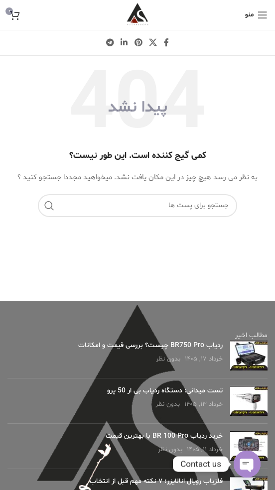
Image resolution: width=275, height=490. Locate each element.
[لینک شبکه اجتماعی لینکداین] (124, 43)
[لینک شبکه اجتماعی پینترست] (138, 43)
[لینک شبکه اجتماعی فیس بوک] (166, 43)
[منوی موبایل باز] (256, 15)
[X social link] (152, 43)
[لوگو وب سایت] (137, 15)
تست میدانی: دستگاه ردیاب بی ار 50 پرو (165, 390)
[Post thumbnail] (249, 355)
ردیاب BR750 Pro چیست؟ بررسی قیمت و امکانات (150, 345)
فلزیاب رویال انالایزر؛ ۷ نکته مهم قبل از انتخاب (156, 481)
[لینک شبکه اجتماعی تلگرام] (110, 43)
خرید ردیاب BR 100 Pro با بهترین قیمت (164, 436)
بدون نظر (168, 359)
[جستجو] (137, 205)
